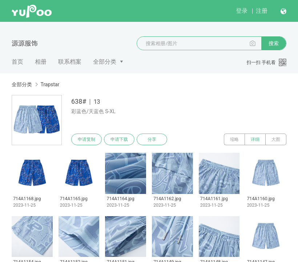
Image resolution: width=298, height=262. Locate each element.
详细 (255, 139)
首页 (17, 61)
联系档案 (69, 61)
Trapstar (49, 84)
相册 (41, 61)
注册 (261, 10)
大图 (275, 139)
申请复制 (86, 139)
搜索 (274, 43)
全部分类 (104, 61)
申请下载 (119, 139)
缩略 (234, 139)
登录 (241, 10)
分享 (152, 139)
